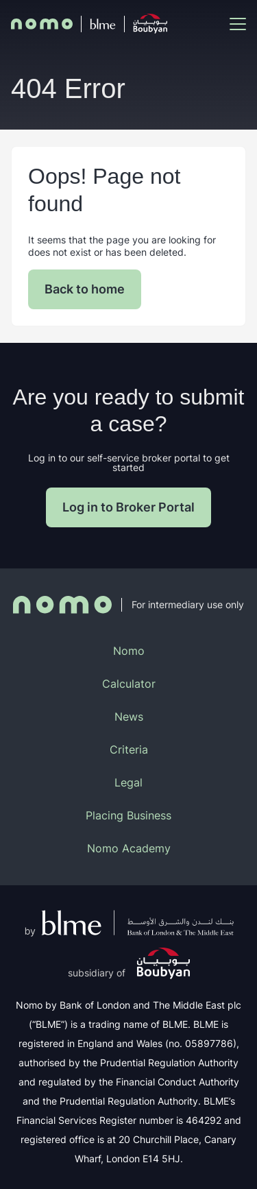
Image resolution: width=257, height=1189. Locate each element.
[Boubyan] (150, 24)
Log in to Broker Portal (128, 507)
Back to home (85, 289)
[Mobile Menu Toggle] (238, 24)
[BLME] (103, 24)
